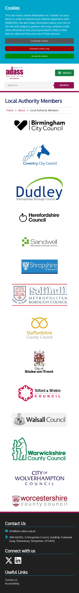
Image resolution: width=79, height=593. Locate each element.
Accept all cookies (39, 56)
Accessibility (12, 583)
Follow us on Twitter (9, 560)
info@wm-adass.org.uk (22, 531)
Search (64, 85)
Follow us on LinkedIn (18, 560)
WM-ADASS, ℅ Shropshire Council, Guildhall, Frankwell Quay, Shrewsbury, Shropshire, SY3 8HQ (40, 539)
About (21, 110)
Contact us (11, 579)
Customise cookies (39, 41)
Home (9, 110)
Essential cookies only (40, 48)
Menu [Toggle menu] (67, 73)
